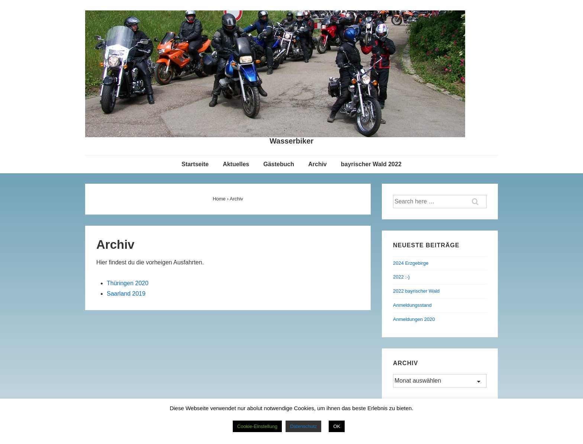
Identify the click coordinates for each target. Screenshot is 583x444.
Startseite (195, 164)
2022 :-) (401, 277)
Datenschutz (303, 426)
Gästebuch (278, 164)
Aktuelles (236, 164)
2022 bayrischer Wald (416, 291)
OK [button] (336, 426)
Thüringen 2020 (127, 283)
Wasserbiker (291, 141)
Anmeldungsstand (412, 305)
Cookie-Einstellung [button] (257, 426)
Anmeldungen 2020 (414, 319)
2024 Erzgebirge (410, 263)
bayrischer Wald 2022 (371, 164)
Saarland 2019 (126, 293)
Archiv (317, 164)
